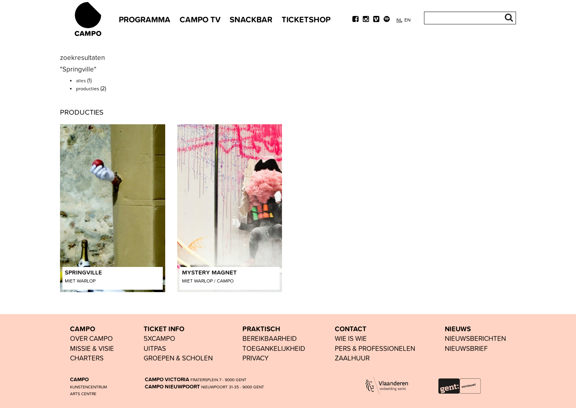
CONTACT (350, 329)
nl (399, 19)
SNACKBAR (251, 19)
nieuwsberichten (475, 338)
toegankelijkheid (273, 348)
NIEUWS (458, 329)
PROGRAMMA (144, 19)
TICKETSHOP (306, 19)
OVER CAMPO (91, 338)
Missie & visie (92, 348)
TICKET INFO (164, 329)
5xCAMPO (159, 338)
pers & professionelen (375, 348)
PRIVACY (255, 357)
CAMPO (82, 329)
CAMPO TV (200, 19)
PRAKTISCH (261, 329)
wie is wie (351, 338)
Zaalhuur (352, 357)
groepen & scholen (178, 357)
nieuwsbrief (466, 348)
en (407, 19)
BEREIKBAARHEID (269, 338)
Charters (87, 357)
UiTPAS (155, 348)
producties (91, 88)
